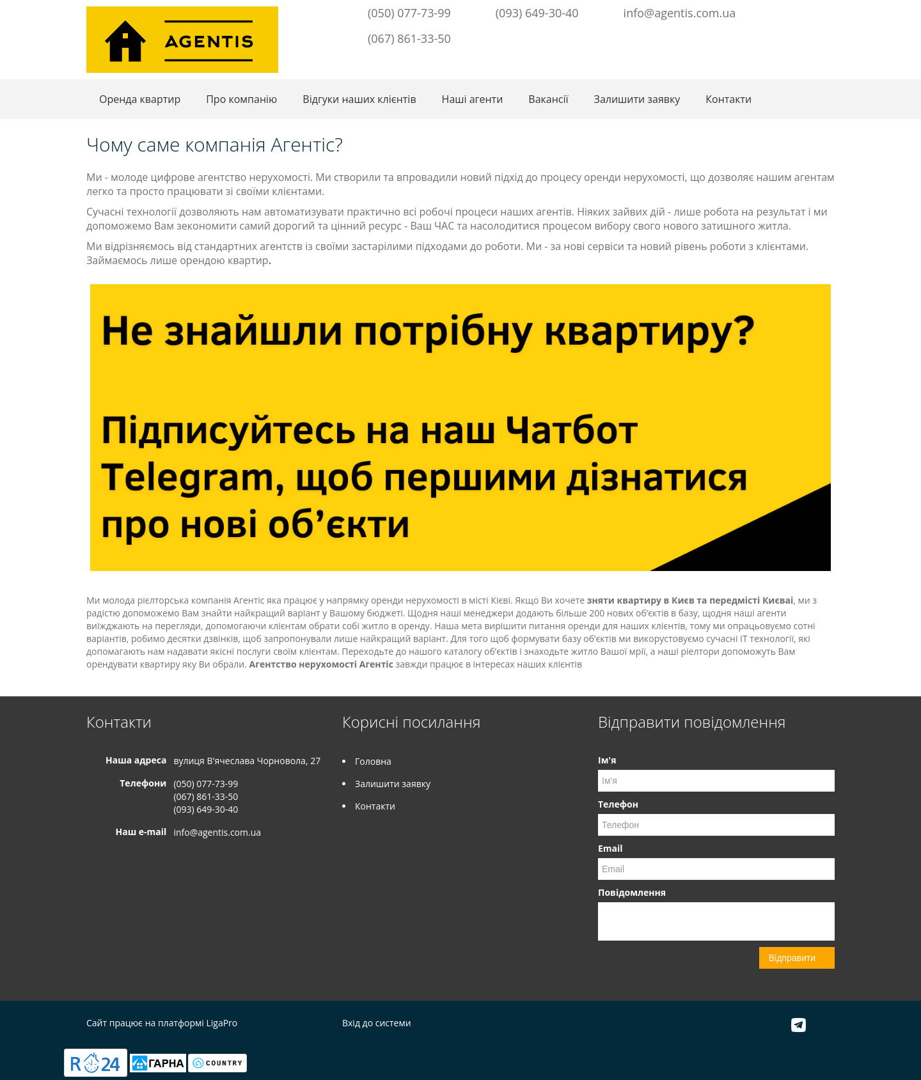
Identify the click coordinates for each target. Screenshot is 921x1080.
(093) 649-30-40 (537, 12)
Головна (373, 761)
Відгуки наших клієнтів (359, 99)
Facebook (785, 11)
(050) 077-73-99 (409, 12)
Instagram (823, 11)
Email (610, 848)
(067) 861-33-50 (409, 38)
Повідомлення (632, 892)
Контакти (728, 99)
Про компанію (241, 99)
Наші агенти (472, 99)
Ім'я (607, 760)
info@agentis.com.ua (680, 12)
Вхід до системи (376, 1023)
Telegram (803, 11)
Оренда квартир (139, 99)
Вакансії (548, 99)
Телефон (618, 804)
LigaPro (221, 1023)
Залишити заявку (637, 99)
